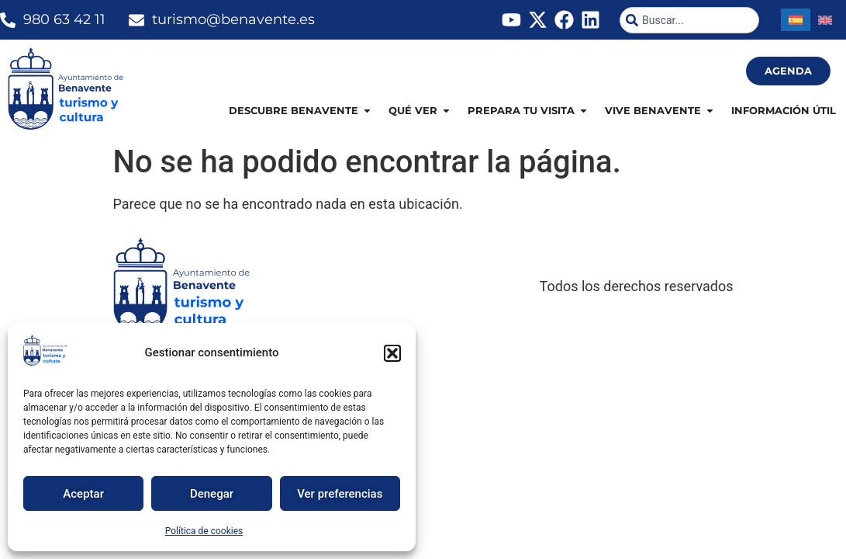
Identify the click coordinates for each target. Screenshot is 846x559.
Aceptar (83, 494)
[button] (392, 353)
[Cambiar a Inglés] (825, 20)
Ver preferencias (339, 494)
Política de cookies (204, 531)
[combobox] (689, 20)
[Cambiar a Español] (795, 20)
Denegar (211, 494)
